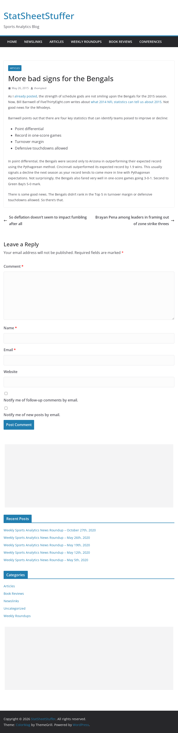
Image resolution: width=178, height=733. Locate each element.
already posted (25, 96)
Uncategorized (15, 608)
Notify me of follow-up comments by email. (41, 400)
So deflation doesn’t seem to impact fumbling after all (45, 220)
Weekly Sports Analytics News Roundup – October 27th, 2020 (50, 530)
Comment (13, 266)
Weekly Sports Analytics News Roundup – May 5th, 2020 (46, 560)
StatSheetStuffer (39, 15)
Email (10, 349)
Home (12, 41)
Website (10, 371)
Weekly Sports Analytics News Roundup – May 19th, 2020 (47, 545)
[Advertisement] (89, 475)
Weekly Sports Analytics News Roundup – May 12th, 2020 (47, 552)
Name (10, 327)
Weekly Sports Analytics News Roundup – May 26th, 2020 (47, 537)
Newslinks (33, 41)
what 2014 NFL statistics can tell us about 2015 (126, 102)
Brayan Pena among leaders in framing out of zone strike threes (134, 220)
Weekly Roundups (86, 41)
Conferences (150, 41)
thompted (40, 88)
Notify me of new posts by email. (32, 414)
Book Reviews (120, 41)
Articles (56, 41)
